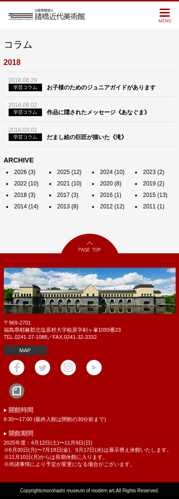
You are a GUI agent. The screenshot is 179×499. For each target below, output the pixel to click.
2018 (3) (25, 195)
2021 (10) (69, 183)
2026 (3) (25, 172)
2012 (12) (112, 206)
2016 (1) (111, 195)
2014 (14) (26, 206)
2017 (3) (68, 195)
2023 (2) (154, 172)
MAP (25, 350)
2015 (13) (155, 195)
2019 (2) (154, 183)
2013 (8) (68, 206)
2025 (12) (69, 172)
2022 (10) (26, 183)
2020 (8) (111, 183)
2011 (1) (154, 206)
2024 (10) (112, 172)
